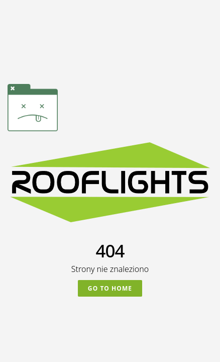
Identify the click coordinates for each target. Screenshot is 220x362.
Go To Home (110, 288)
